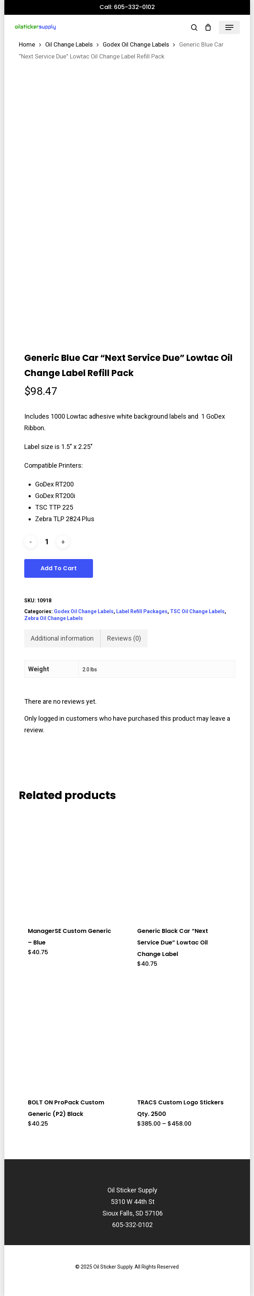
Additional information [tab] (62, 638)
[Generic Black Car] (181, 863)
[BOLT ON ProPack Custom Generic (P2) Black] (72, 1034)
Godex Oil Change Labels (136, 44)
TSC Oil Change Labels (197, 611)
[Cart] (208, 27)
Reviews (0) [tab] (124, 638)
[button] (229, 27)
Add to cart (59, 568)
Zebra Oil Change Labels (53, 618)
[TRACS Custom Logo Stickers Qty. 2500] (181, 1034)
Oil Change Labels (69, 44)
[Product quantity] (46, 542)
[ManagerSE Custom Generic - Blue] (72, 863)
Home (27, 44)
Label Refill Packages (142, 611)
